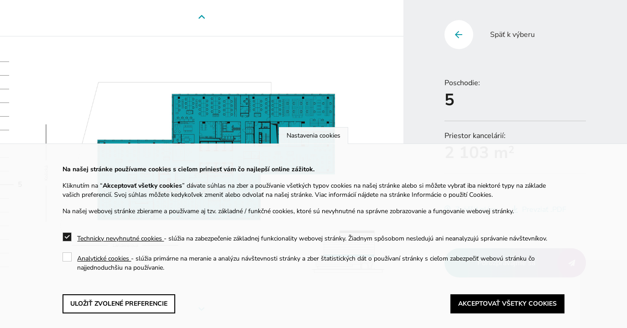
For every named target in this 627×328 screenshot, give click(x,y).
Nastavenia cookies (313, 135)
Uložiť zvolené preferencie (118, 303)
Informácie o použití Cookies (451, 194)
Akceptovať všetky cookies (507, 303)
